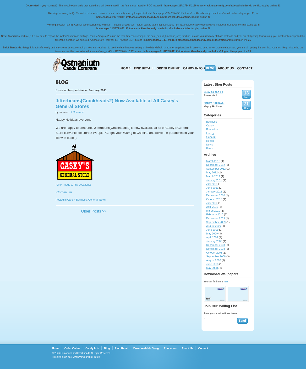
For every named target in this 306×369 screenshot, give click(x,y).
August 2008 (213, 260)
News (102, 199)
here (226, 281)
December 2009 (215, 218)
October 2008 (214, 252)
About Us (225, 68)
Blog (210, 68)
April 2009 (212, 237)
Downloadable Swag (146, 348)
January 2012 (214, 180)
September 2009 (216, 222)
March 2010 (213, 210)
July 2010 (212, 203)
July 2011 (212, 183)
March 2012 (213, 176)
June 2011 (212, 187)
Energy (210, 133)
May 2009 (212, 233)
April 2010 (212, 206)
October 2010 (214, 199)
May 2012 (212, 172)
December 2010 (215, 195)
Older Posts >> (94, 211)
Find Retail (143, 68)
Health (210, 140)
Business (81, 199)
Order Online (168, 68)
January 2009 (214, 241)
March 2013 (213, 161)
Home (125, 68)
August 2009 (213, 225)
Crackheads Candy (80, 64)
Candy (71, 199)
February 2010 (215, 214)
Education (212, 129)
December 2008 (215, 245)
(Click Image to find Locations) (125, 192)
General (93, 199)
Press (209, 148)
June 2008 (212, 264)
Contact (245, 68)
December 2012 (215, 164)
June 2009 (212, 229)
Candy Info (193, 68)
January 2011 (214, 191)
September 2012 (216, 168)
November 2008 (215, 248)
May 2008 (212, 267)
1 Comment (77, 112)
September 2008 (216, 256)
